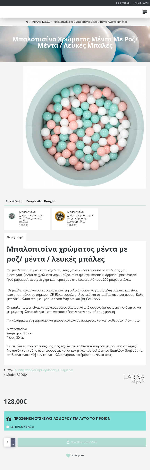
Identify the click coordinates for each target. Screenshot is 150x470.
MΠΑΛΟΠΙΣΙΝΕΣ (41, 21)
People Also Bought (40, 201)
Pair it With (14, 201)
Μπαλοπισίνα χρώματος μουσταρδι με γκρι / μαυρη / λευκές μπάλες (80, 216)
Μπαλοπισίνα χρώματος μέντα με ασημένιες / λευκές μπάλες (31, 216)
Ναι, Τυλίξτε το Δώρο (22, 427)
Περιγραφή (15, 237)
